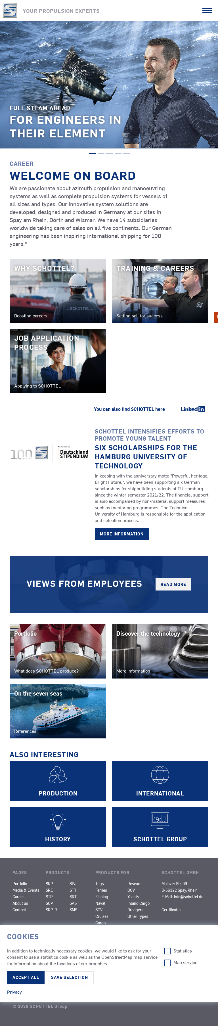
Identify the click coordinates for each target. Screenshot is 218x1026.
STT (73, 890)
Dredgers (135, 909)
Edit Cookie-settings (29, 983)
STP (49, 896)
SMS (73, 909)
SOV (98, 909)
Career (18, 896)
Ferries (101, 890)
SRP (49, 883)
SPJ (73, 883)
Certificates (171, 909)
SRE (49, 890)
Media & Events (25, 890)
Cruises (101, 916)
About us (20, 903)
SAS (73, 903)
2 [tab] (101, 153)
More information (122, 534)
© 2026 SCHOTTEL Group (40, 1006)
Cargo (100, 923)
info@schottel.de (188, 896)
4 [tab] (118, 153)
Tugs (99, 883)
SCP (49, 903)
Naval (100, 903)
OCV (131, 890)
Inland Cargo (138, 903)
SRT (73, 896)
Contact (19, 909)
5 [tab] (126, 153)
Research (135, 883)
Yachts (133, 896)
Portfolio (19, 883)
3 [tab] (109, 153)
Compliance (27, 966)
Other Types (137, 916)
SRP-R (51, 909)
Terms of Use (28, 995)
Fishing (101, 896)
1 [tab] (92, 153)
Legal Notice (28, 955)
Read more (173, 584)
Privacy (22, 977)
